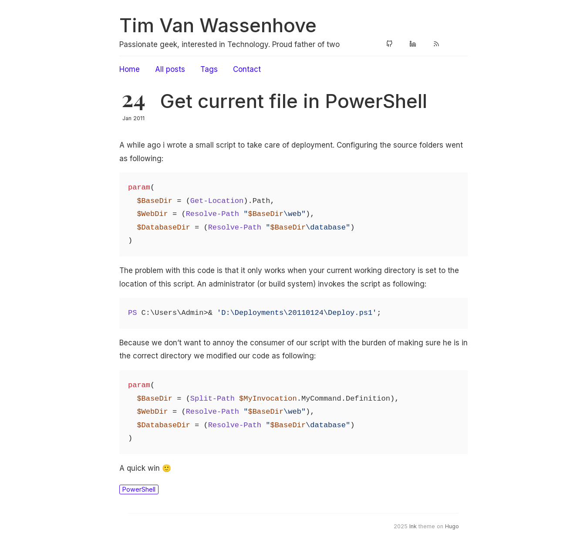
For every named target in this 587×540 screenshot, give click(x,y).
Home (129, 69)
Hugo (452, 526)
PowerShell (138, 489)
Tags (209, 69)
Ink (413, 526)
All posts (170, 69)
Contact (247, 69)
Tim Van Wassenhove (218, 25)
